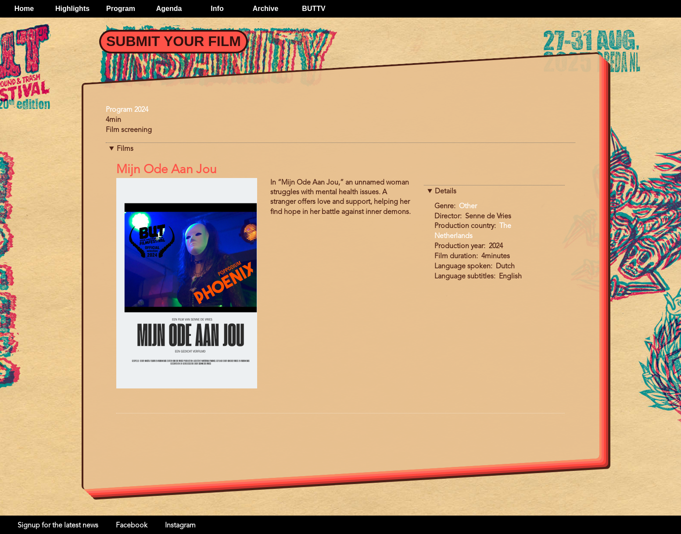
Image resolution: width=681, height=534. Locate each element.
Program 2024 (127, 110)
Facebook (131, 525)
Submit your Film (173, 41)
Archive (266, 8)
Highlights (72, 8)
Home (24, 8)
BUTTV (313, 8)
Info (217, 8)
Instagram (180, 525)
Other (468, 206)
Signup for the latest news (58, 525)
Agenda (169, 8)
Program (120, 8)
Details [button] (445, 191)
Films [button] (125, 149)
